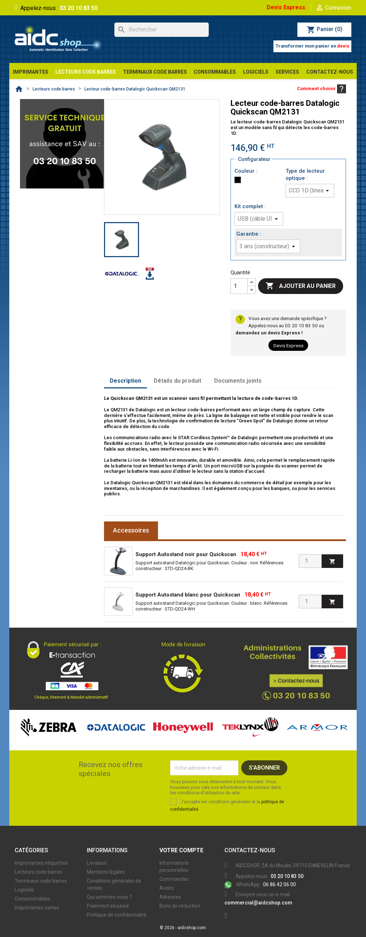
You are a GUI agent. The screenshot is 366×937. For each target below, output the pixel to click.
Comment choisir (321, 88)
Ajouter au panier (301, 286)
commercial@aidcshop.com (258, 903)
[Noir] (239, 182)
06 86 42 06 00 (260, 884)
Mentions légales (106, 872)
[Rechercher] (161, 30)
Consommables (32, 899)
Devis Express (286, 7)
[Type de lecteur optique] (310, 190)
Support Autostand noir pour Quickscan (185, 554)
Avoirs (166, 888)
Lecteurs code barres (38, 872)
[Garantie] (268, 246)
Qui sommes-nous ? (109, 897)
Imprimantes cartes (37, 908)
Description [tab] (125, 380)
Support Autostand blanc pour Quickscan (187, 595)
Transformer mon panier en (312, 46)
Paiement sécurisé (108, 906)
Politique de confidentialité (117, 915)
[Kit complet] (258, 219)
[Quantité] (239, 286)
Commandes (174, 879)
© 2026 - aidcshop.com (183, 927)
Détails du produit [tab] (177, 380)
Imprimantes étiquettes (41, 863)
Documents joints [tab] (238, 380)
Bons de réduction (179, 906)
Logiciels (24, 890)
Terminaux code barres (41, 881)
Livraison (97, 863)
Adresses (170, 897)
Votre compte (181, 850)
